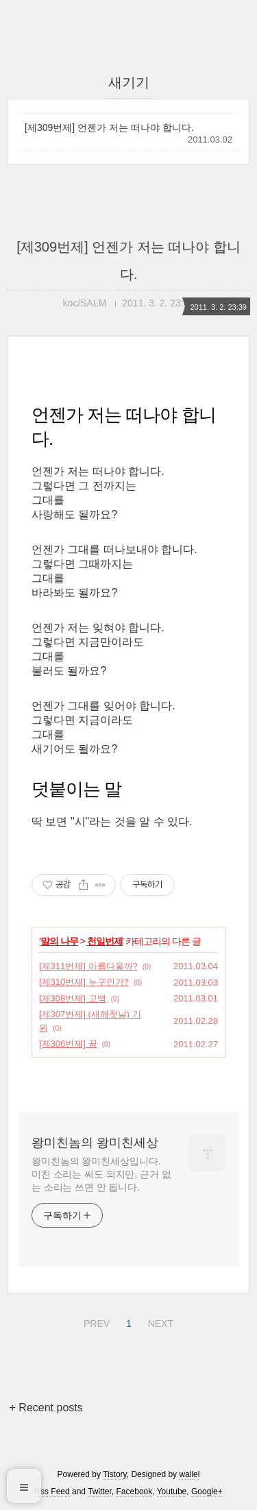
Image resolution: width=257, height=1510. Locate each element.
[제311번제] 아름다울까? (88, 966)
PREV (95, 1321)
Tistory (115, 1474)
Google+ (207, 1491)
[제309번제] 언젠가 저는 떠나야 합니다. (109, 127)
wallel (189, 1474)
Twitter (100, 1491)
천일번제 (105, 941)
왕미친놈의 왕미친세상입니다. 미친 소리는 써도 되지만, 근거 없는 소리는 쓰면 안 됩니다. (101, 1174)
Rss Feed (51, 1491)
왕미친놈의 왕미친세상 (95, 1142)
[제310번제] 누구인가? (84, 982)
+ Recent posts (46, 1407)
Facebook (135, 1491)
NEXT (159, 1321)
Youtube (172, 1491)
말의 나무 (59, 941)
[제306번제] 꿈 (68, 1043)
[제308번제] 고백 (72, 998)
